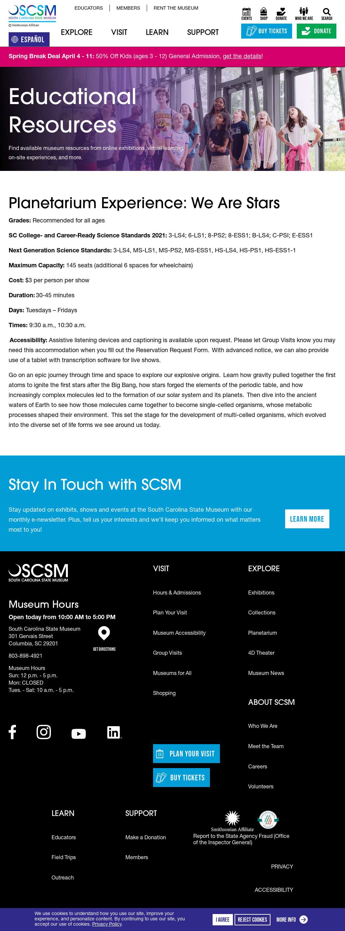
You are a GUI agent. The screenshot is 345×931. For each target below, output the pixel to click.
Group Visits (167, 653)
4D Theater (261, 653)
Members (128, 8)
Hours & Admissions (177, 593)
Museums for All (172, 674)
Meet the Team (266, 747)
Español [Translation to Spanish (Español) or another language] (30, 41)
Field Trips (64, 858)
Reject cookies (252, 919)
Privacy (282, 867)
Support (203, 33)
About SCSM (271, 703)
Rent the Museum (176, 8)
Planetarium (262, 633)
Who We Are (262, 727)
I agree (223, 919)
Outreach (63, 878)
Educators (89, 8)
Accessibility (274, 890)
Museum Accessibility (179, 633)
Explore (76, 33)
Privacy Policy (106, 924)
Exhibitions (261, 593)
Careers (257, 767)
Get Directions (104, 639)
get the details (242, 57)
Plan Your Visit (170, 613)
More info (293, 920)
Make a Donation (145, 838)
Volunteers (260, 787)
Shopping (164, 694)
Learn (157, 33)
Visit (119, 33)
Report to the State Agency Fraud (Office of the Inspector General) (241, 840)
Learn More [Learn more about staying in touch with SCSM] (309, 521)
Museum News (266, 674)
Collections (261, 613)
